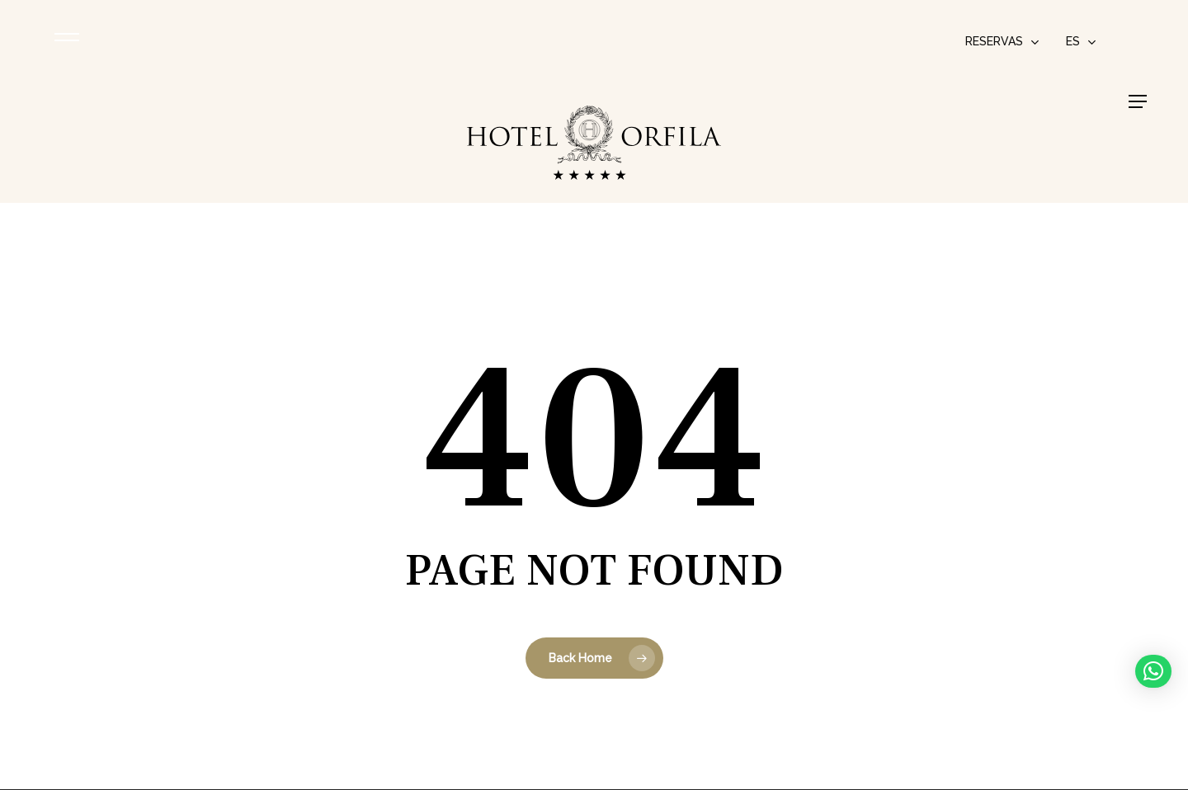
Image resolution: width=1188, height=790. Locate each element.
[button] (1138, 101)
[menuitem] (1081, 41)
